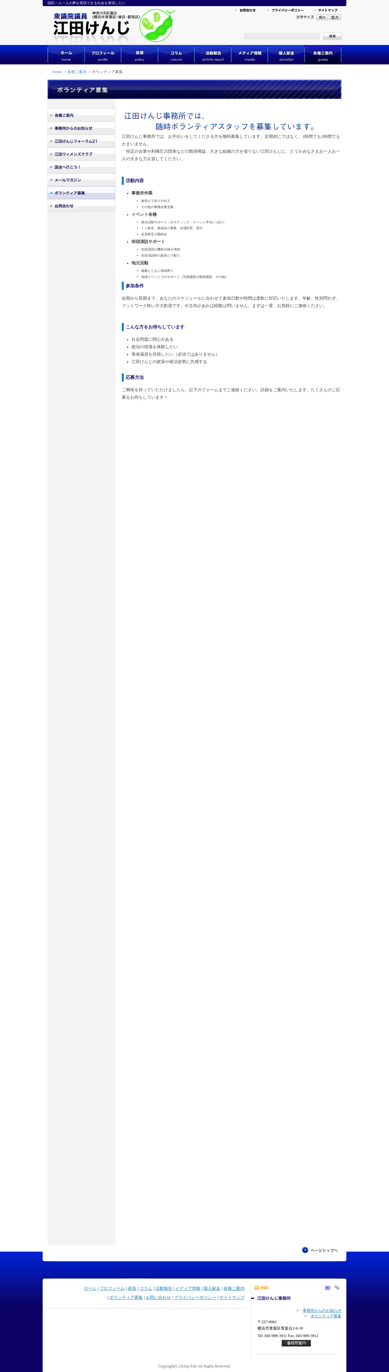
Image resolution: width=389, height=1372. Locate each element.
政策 (132, 1288)
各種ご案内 (77, 72)
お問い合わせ (158, 1297)
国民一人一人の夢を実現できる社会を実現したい (86, 3)
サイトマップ (232, 1297)
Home (57, 72)
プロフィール (112, 1288)
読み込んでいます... (225, 813)
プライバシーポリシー (195, 1297)
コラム (146, 1288)
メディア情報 (187, 1288)
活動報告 (163, 1288)
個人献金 (212, 1288)
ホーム (90, 1288)
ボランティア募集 (126, 1297)
